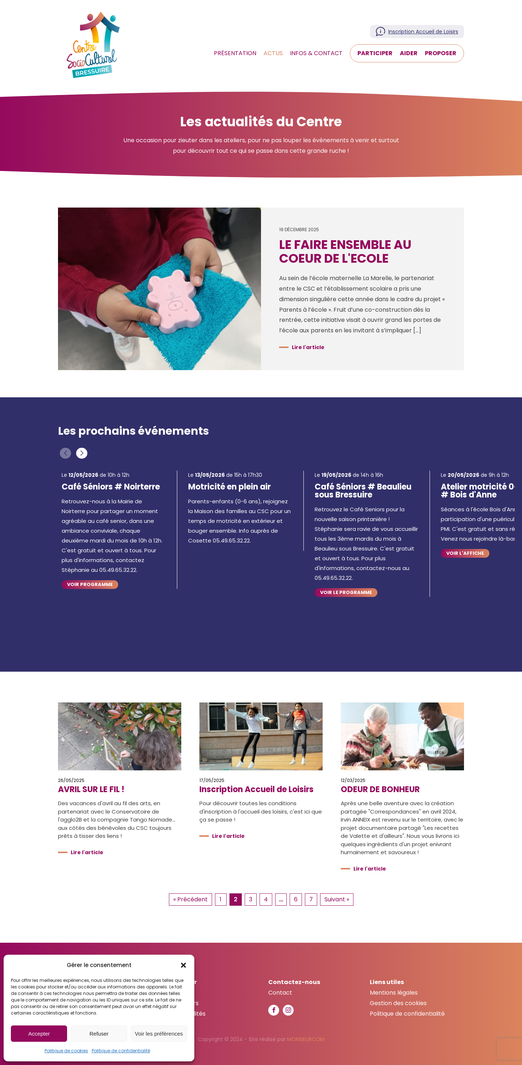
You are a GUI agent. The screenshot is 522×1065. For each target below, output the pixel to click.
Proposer (440, 53)
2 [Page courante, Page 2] (235, 899)
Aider (409, 53)
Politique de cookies (66, 1051)
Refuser (99, 1034)
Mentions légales (394, 992)
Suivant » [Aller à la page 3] (336, 899)
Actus (273, 53)
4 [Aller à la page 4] (266, 899)
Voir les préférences (159, 1034)
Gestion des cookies (398, 1003)
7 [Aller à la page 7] (311, 899)
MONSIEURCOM (305, 1039)
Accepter (39, 1034)
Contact (280, 992)
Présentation (235, 53)
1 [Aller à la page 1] (220, 899)
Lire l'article (308, 347)
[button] (183, 965)
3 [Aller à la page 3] (250, 899)
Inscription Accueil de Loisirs (423, 31)
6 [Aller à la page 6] (296, 899)
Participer (375, 53)
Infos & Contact (316, 53)
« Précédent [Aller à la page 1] (190, 899)
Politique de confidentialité (121, 1051)
